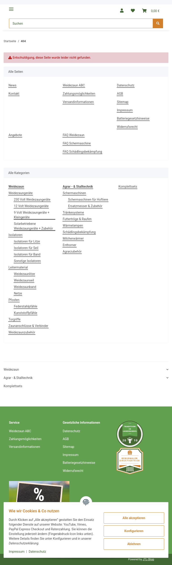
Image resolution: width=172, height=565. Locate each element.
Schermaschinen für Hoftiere (88, 199)
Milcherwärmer (73, 238)
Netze (18, 293)
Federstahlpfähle (25, 306)
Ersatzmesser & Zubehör (85, 206)
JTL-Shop (148, 559)
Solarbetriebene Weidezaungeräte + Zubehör (33, 226)
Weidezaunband (25, 287)
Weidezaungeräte (21, 193)
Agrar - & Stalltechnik (18, 378)
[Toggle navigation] (11, 7)
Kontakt (14, 93)
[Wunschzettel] (132, 10)
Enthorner (69, 245)
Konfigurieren (131, 531)
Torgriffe (14, 319)
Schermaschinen (74, 193)
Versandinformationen (78, 102)
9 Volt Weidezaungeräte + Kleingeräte (31, 215)
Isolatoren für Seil (26, 248)
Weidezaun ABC (74, 85)
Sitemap (122, 102)
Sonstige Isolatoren (27, 261)
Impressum (125, 110)
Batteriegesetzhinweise (133, 118)
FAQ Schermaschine (77, 143)
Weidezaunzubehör (22, 332)
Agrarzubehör (72, 251)
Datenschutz (125, 85)
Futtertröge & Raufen (77, 219)
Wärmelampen (73, 225)
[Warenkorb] (150, 10)
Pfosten (14, 300)
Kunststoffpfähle (25, 313)
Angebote (15, 135)
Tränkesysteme (73, 212)
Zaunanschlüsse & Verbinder (28, 326)
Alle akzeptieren (131, 518)
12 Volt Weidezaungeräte (31, 206)
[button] (121, 10)
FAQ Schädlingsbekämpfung (82, 151)
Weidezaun (11, 369)
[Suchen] (81, 23)
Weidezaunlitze (24, 274)
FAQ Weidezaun (73, 135)
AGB (120, 93)
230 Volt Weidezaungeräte (32, 199)
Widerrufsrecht (127, 127)
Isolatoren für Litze (27, 241)
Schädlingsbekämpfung (79, 232)
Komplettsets (127, 186)
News (12, 85)
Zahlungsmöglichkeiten (79, 93)
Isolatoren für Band (27, 254)
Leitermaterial (18, 267)
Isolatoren (15, 235)
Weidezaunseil (24, 280)
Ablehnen (131, 544)
